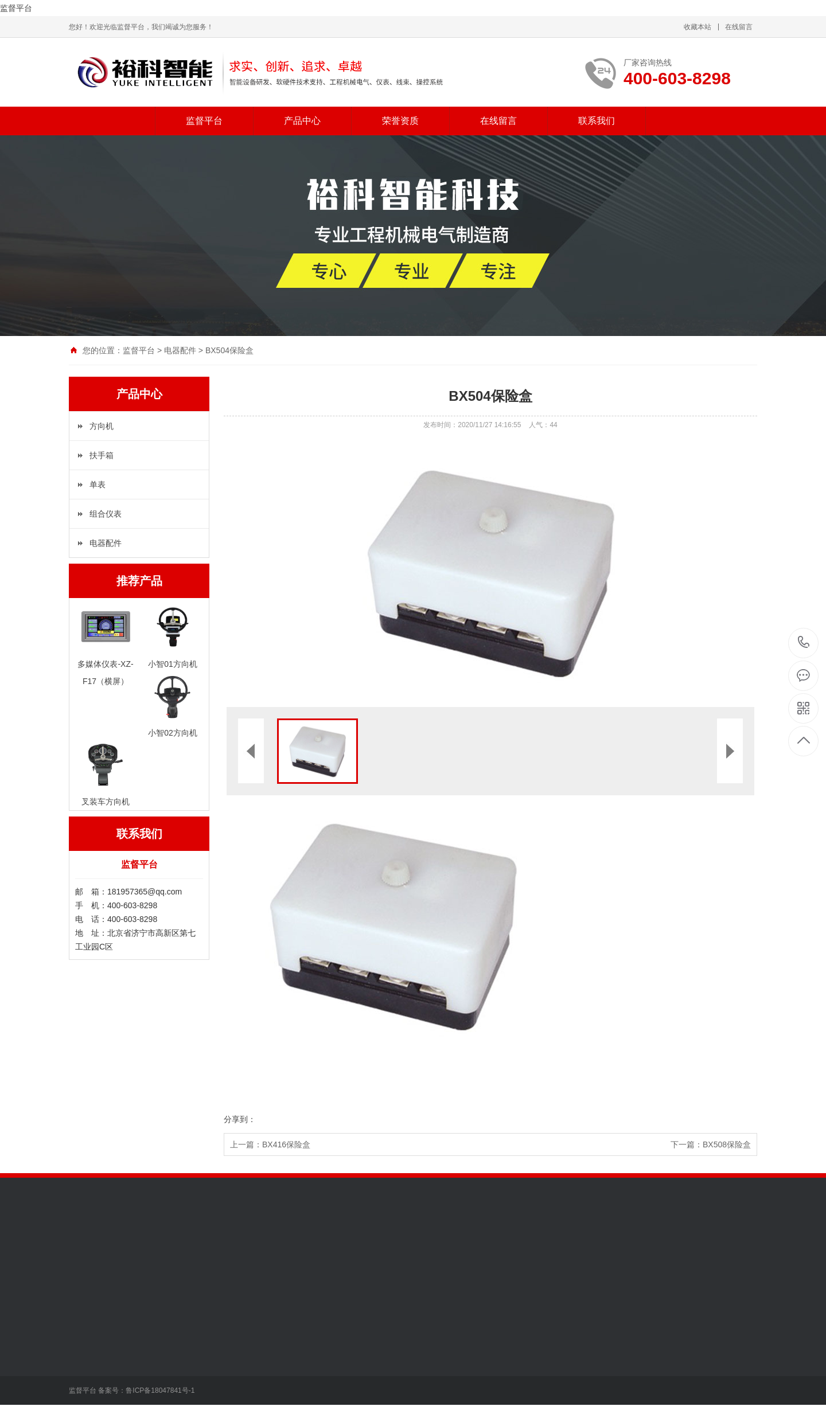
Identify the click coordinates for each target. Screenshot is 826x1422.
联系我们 (596, 121)
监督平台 (16, 8)
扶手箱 (101, 455)
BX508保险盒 (727, 1144)
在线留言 (739, 27)
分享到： (240, 1119)
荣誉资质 (400, 121)
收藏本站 (697, 27)
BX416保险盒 (286, 1144)
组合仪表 (105, 513)
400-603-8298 (804, 643)
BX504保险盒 (229, 350)
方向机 (101, 426)
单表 (97, 484)
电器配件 (180, 350)
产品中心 (302, 121)
